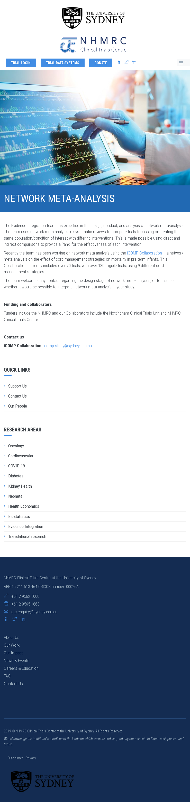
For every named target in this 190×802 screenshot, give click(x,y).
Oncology (16, 445)
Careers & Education (21, 668)
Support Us (17, 386)
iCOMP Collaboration (144, 253)
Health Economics (23, 506)
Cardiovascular (20, 455)
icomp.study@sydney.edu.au (67, 345)
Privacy (31, 758)
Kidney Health (20, 486)
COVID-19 (16, 465)
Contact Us (17, 396)
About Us (11, 637)
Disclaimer (15, 758)
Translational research (27, 536)
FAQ (7, 675)
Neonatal (15, 496)
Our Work (12, 645)
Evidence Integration (25, 526)
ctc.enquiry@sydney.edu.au (34, 611)
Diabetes (15, 475)
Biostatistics (19, 516)
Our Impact (13, 652)
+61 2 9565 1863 (25, 604)
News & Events (16, 660)
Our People (17, 406)
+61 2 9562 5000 (25, 596)
